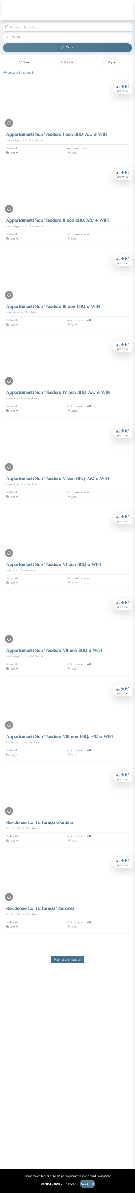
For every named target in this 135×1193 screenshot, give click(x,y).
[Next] (128, 104)
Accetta (87, 1183)
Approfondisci (52, 1183)
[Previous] (7, 104)
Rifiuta (71, 1183)
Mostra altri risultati (67, 959)
